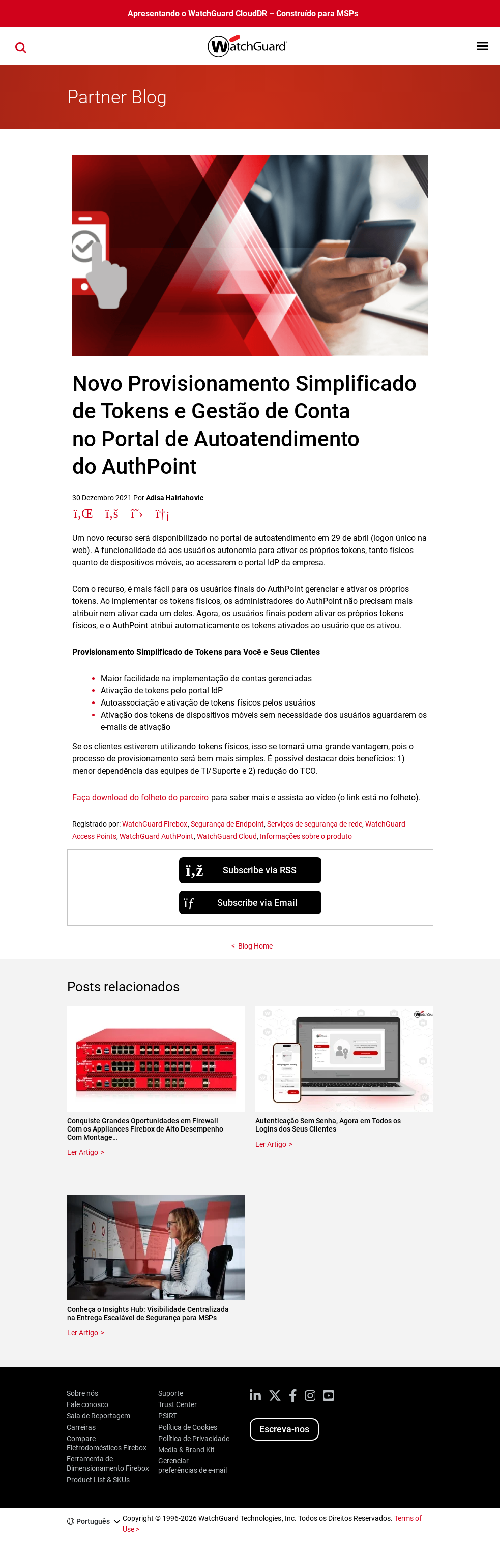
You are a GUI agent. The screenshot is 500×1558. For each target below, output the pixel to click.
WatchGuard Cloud (227, 836)
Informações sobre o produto (306, 836)
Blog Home (255, 946)
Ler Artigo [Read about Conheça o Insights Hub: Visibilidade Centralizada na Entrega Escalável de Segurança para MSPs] (82, 1333)
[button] (482, 46)
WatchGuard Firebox (154, 824)
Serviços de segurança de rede (314, 824)
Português (93, 1521)
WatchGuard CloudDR (227, 13)
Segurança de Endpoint (227, 824)
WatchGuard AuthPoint (156, 836)
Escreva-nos (284, 1429)
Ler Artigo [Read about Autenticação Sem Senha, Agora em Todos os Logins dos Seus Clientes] (270, 1144)
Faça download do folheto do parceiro (140, 797)
